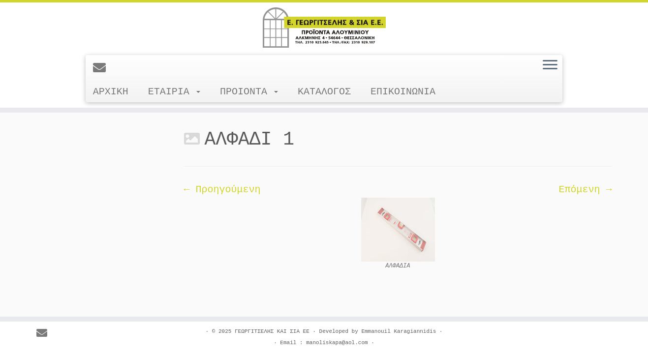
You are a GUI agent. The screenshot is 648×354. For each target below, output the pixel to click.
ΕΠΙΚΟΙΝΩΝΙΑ (402, 91)
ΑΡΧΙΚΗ (110, 91)
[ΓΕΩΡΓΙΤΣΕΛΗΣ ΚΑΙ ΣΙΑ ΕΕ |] (324, 27)
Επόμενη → (585, 189)
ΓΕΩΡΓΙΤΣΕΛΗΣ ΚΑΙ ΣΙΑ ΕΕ (272, 331)
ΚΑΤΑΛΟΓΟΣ (324, 91)
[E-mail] (102, 68)
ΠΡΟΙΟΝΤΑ (249, 91)
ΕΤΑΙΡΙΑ (174, 91)
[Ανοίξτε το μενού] (550, 65)
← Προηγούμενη (222, 189)
